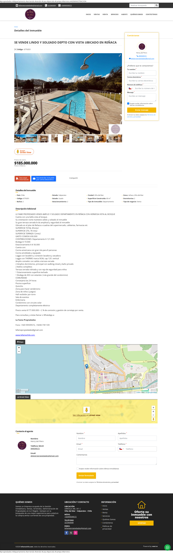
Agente (124, 14)
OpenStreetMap (152, 392)
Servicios (114, 14)
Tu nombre (131, 69)
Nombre (81, 433)
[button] (120, 55)
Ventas (97, 14)
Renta (105, 14)
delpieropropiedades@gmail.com (142, 58)
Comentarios (82, 455)
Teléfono (122, 444)
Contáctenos (151, 14)
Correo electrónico (134, 77)
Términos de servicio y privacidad (108, 482)
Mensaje (130, 92)
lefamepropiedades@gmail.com (30, 5)
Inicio (88, 14)
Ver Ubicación (79, 415)
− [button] (19, 352)
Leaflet (138, 392)
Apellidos (122, 433)
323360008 (52, 5)
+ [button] (19, 348)
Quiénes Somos (136, 14)
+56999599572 (66, 5)
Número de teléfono (135, 85)
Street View (24, 152)
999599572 (143, 56)
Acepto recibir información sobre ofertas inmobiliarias (99, 468)
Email (79, 444)
